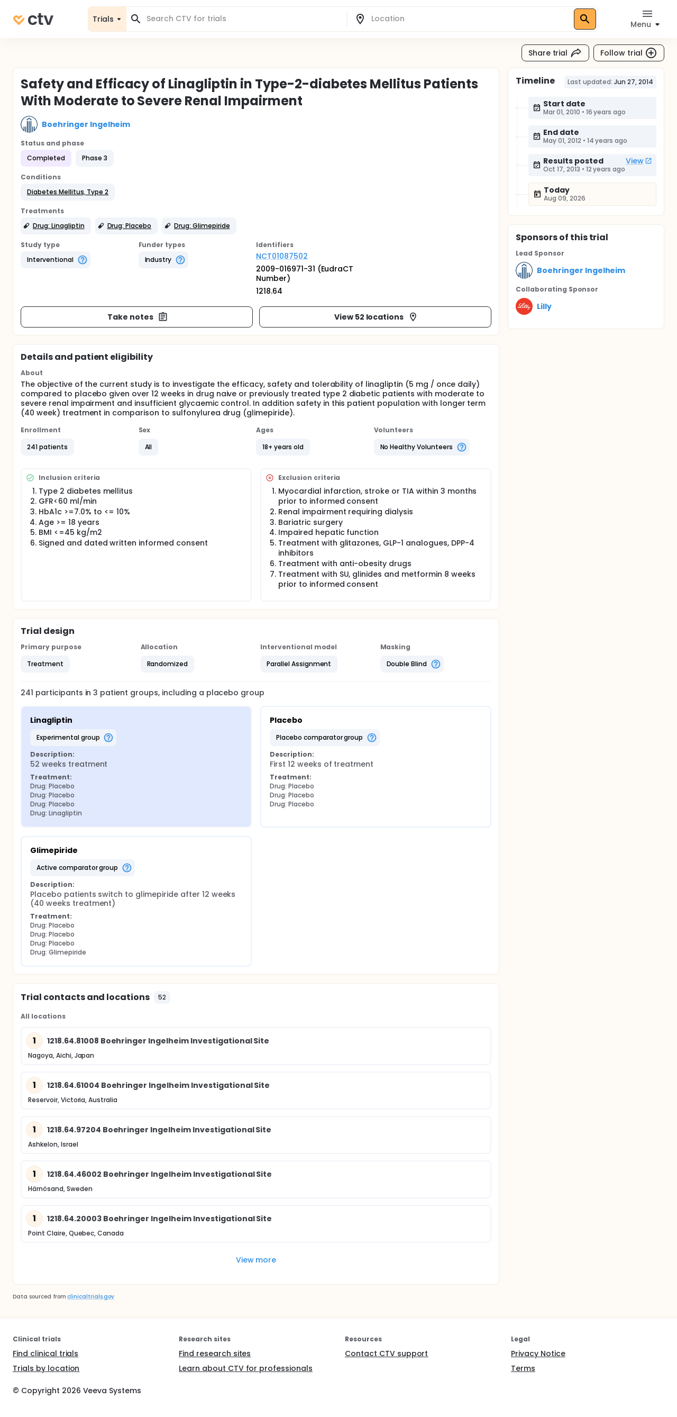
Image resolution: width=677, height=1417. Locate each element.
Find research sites (215, 1353)
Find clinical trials (45, 1353)
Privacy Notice (538, 1353)
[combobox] (243, 19)
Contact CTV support (386, 1353)
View (639, 161)
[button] (68, 192)
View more (256, 1260)
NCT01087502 (282, 256)
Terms (523, 1368)
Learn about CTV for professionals (246, 1368)
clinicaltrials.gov (90, 1297)
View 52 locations (376, 317)
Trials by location (46, 1368)
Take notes (137, 317)
